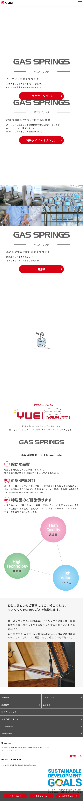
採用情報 (5, 704)
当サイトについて (9, 712)
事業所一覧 (77, 756)
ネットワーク (48, 697)
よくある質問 (7, 726)
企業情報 (47, 704)
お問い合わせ (7, 733)
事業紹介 (5, 697)
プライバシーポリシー (10, 719)
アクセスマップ (10, 750)
